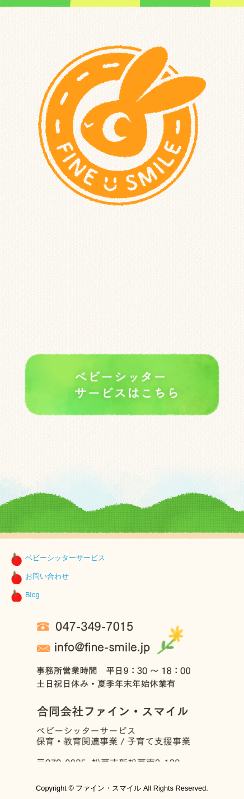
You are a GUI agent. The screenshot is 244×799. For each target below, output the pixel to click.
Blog (32, 594)
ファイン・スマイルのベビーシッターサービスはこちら (122, 385)
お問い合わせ (47, 576)
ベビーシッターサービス (65, 558)
